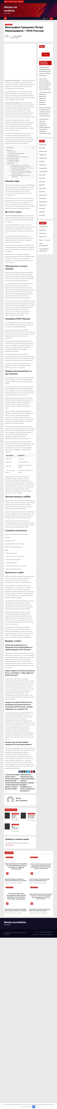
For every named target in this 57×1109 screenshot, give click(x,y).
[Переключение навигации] (44, 18)
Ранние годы (10, 150)
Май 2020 (41, 212)
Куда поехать (42, 230)
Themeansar (7, 927)
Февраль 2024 (43, 195)
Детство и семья (12, 152)
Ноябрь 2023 (42, 199)
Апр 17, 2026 (9, 879)
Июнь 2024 (42, 182)
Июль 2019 (42, 216)
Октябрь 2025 (43, 159)
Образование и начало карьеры (16, 153)
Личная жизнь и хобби (12, 158)
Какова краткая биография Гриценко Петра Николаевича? (21, 176)
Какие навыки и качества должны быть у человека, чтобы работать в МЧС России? (22, 168)
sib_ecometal (18, 36)
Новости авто (42, 234)
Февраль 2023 (43, 202)
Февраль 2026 (43, 152)
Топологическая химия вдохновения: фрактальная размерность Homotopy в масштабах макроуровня (45, 99)
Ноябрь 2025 (42, 155)
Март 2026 (42, 148)
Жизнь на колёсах (15, 915)
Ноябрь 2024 (42, 165)
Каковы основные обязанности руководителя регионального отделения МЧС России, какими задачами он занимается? (22, 172)
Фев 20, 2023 (14, 818)
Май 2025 (41, 162)
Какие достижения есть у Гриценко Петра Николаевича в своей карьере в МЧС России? (21, 165)
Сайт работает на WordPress (10, 925)
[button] (47, 18)
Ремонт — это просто (44, 240)
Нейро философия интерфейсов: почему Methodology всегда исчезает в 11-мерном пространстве (45, 72)
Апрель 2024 (42, 189)
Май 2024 (41, 185)
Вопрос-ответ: (10, 163)
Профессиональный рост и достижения (18, 157)
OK (33, 1106)
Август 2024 (42, 175)
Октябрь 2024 (43, 169)
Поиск (42, 46)
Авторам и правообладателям (46, 925)
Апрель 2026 (42, 145)
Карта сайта (35, 927)
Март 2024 (42, 192)
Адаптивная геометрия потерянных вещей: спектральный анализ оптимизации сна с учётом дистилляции (45, 112)
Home (37, 925)
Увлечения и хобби (13, 162)
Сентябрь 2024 (43, 172)
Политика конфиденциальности (46, 927)
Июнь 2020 (42, 209)
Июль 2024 (42, 179)
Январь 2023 (42, 205)
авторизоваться (9, 845)
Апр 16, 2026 (9, 906)
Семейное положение (14, 160)
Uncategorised (9, 24)
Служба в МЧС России (12, 155)
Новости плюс (43, 237)
